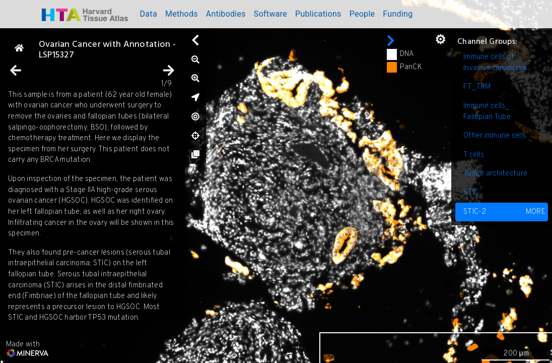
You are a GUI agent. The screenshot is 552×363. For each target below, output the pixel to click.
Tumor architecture (495, 173)
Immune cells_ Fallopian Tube (487, 111)
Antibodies (226, 14)
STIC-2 (504, 212)
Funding (397, 14)
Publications (318, 14)
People (362, 14)
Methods (181, 14)
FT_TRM (477, 87)
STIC (470, 193)
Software (270, 14)
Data (148, 14)
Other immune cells (494, 136)
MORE (535, 212)
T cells (473, 155)
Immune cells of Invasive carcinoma (494, 62)
